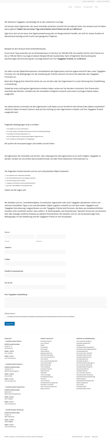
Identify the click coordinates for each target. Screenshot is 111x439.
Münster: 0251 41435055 (103, 1)
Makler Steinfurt (45, 388)
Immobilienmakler (81, 386)
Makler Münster (45, 371)
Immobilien (44, 373)
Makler (42, 345)
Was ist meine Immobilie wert (49, 386)
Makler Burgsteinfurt (82, 383)
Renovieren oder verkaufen (84, 353)
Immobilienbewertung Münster (49, 383)
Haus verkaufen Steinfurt (83, 373)
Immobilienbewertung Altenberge (85, 377)
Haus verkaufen (45, 381)
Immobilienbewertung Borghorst (85, 363)
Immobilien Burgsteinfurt (83, 343)
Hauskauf (43, 379)
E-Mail (7, 259)
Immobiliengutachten (82, 359)
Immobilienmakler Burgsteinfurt (85, 347)
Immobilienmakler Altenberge (84, 375)
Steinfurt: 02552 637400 (88, 1)
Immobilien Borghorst (82, 361)
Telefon (8, 248)
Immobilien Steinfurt (46, 369)
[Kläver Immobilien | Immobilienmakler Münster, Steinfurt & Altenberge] (16, 7)
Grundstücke (44, 347)
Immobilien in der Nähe (47, 384)
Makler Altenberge (46, 365)
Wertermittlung (45, 351)
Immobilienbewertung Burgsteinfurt (86, 349)
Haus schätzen (45, 343)
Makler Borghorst (81, 379)
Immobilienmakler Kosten (83, 388)
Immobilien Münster (82, 371)
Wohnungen (44, 349)
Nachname (39, 241)
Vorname (7, 241)
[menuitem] (70, 7)
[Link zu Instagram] (107, 6)
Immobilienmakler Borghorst (84, 367)
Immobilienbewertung (47, 377)
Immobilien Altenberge (47, 355)
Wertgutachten (80, 345)
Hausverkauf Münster (82, 369)
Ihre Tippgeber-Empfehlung (16, 295)
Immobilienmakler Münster (83, 357)
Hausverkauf (44, 359)
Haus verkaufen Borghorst (83, 341)
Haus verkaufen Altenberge (84, 365)
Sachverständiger (46, 375)
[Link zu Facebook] (104, 6)
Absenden (9, 324)
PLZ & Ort (8, 283)
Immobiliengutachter (82, 351)
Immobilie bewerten (46, 341)
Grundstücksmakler (46, 363)
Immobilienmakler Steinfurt (84, 355)
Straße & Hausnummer (14, 271)
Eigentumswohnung (46, 353)
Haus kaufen (80, 384)
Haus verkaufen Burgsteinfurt (49, 361)
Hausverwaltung (45, 367)
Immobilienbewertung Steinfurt (85, 381)
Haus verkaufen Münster (48, 357)
